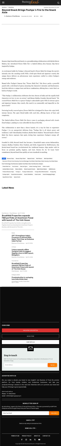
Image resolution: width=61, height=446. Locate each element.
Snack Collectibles (28, 174)
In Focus (14, 247)
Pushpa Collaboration (27, 171)
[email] (26, 365)
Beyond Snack (31, 158)
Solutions (4, 7)
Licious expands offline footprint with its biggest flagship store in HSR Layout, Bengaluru (22, 252)
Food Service (15, 166)
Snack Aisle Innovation (16, 174)
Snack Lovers (38, 174)
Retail (13, 233)
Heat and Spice (23, 166)
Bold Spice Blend (48, 158)
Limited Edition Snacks (8, 169)
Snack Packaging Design (49, 174)
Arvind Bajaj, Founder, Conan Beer (20, 281)
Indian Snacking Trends (35, 166)
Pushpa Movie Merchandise (41, 171)
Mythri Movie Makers (42, 169)
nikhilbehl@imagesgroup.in (13, 396)
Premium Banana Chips (8, 171)
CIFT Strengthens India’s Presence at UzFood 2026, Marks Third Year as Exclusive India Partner (23, 238)
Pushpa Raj (53, 171)
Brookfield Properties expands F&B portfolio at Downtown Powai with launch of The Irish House (17, 217)
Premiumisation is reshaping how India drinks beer (22, 278)
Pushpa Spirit (6, 174)
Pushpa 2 (18, 171)
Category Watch (16, 274)
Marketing (11, 7)
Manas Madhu (18, 169)
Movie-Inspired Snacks (29, 169)
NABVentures (52, 169)
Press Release (13, 213)
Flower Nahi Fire (6, 166)
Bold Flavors (39, 158)
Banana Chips (10, 158)
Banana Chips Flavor (21, 158)
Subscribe (54, 413)
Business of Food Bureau (13, 16)
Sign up (52, 365)
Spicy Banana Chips (7, 177)
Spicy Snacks (17, 177)
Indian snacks (46, 166)
